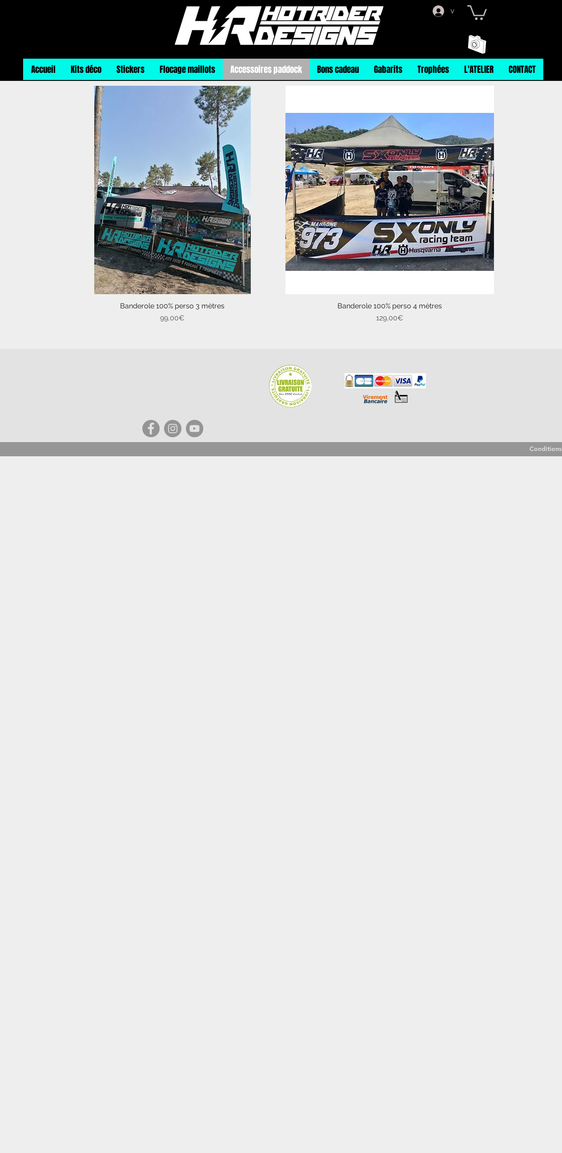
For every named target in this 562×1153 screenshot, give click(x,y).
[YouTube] (194, 428)
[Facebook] (151, 428)
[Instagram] (172, 428)
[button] (477, 12)
